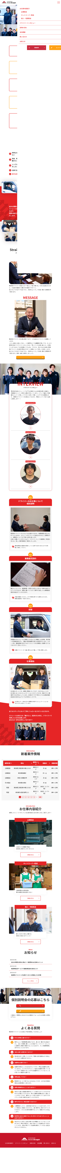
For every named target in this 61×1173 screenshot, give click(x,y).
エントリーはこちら (30, 30)
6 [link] (34, 817)
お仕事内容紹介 (9, 1168)
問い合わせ (47, 1168)
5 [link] (31, 817)
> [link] (36, 817)
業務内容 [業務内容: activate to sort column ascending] (7, 783)
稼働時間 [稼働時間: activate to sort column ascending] (54, 783)
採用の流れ (33, 1168)
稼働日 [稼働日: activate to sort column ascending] (45, 783)
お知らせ (53, 1168)
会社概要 (39, 1168)
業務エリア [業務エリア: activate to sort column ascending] (36, 783)
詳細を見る (30, 875)
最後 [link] (40, 817)
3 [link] (25, 817)
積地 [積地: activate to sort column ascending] (22, 783)
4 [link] (28, 817)
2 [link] (22, 817)
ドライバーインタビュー (21, 1168)
